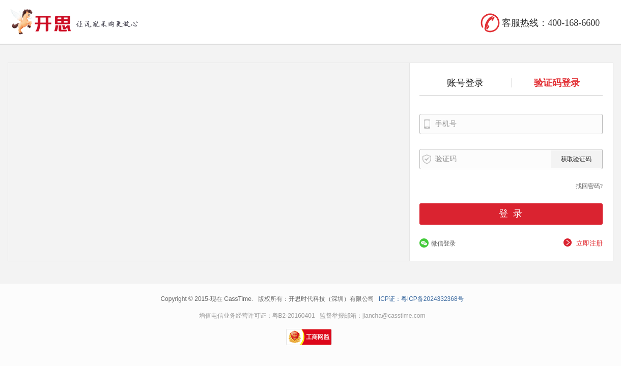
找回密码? (589, 186)
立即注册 (589, 243)
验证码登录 (557, 83)
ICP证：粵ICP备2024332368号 (421, 298)
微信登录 (443, 243)
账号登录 (465, 83)
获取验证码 (576, 159)
